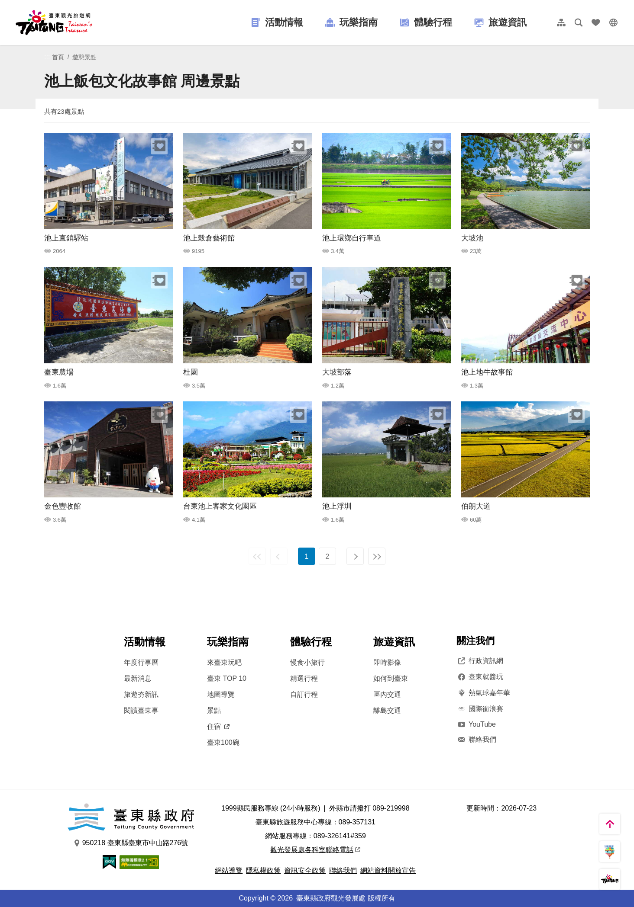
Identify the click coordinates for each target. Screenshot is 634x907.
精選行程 (304, 678)
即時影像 (387, 662)
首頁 (58, 57)
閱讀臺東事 (141, 710)
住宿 (218, 726)
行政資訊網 (479, 661)
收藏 (159, 146)
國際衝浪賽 (479, 709)
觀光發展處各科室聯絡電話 (315, 849)
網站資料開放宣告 (388, 870)
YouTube (476, 724)
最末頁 (376, 556)
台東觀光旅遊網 (54, 22)
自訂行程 (304, 694)
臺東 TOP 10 (226, 678)
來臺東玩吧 (224, 662)
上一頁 (279, 556)
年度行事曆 (141, 662)
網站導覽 (229, 870)
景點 (214, 710)
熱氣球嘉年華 (483, 693)
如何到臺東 (390, 678)
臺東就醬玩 (479, 677)
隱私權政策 (263, 870)
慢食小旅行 (307, 662)
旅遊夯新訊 (141, 694)
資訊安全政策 (305, 870)
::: (47, 57)
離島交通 (387, 710)
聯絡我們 (476, 740)
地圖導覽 (221, 694)
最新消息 (138, 678)
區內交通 (387, 694)
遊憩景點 (84, 57)
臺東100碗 (223, 742)
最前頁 (257, 556)
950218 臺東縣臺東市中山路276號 (131, 843)
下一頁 (355, 556)
